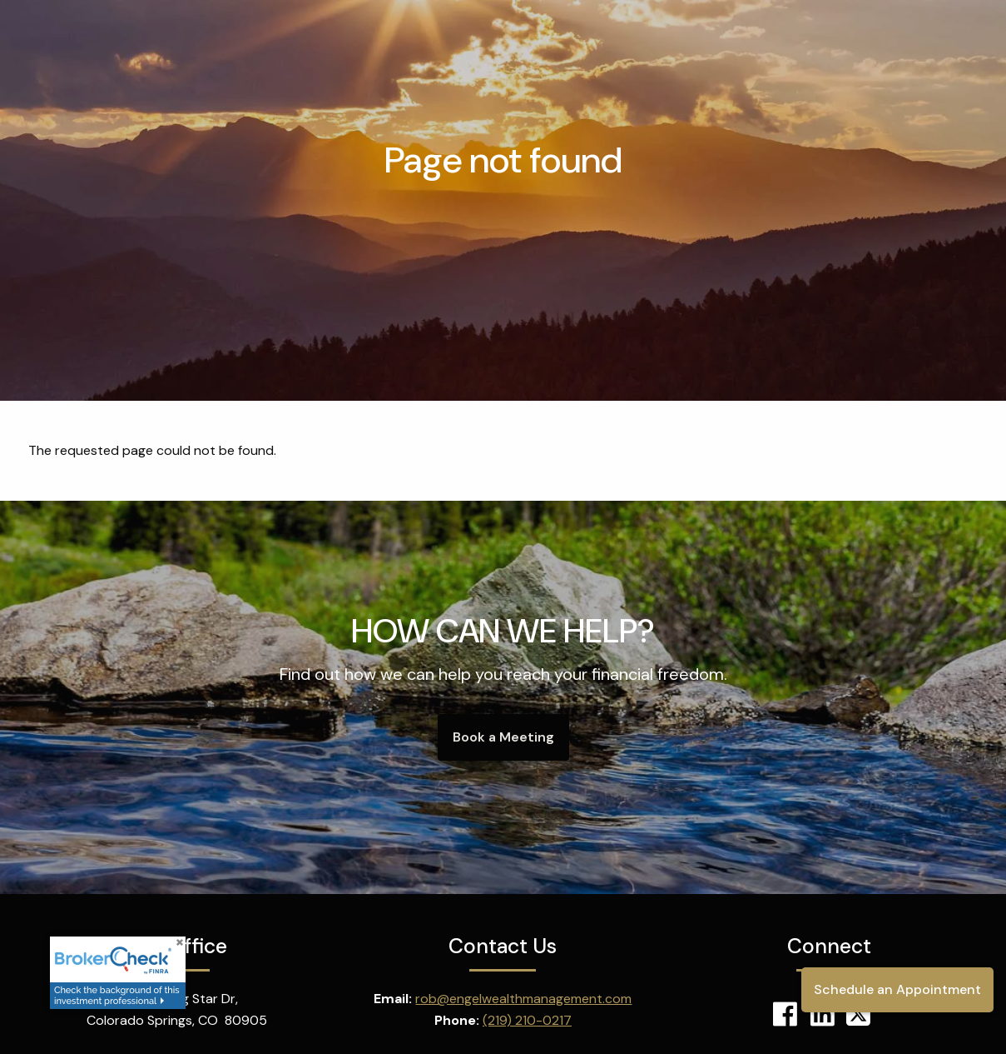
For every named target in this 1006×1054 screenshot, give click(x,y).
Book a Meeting (503, 737)
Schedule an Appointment (897, 989)
